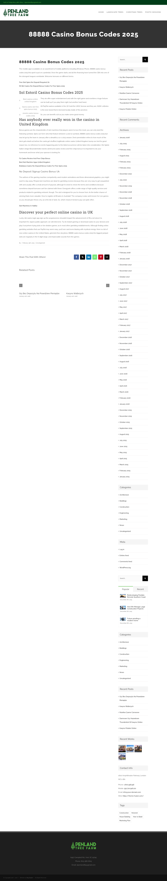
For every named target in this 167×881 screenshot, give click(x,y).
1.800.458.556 (129, 785)
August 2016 (124, 362)
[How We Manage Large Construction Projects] (123, 608)
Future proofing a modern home (133, 620)
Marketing (123, 519)
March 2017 (124, 319)
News (122, 525)
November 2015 (126, 416)
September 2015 (126, 428)
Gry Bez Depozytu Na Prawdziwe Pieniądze (39, 293)
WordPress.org (125, 568)
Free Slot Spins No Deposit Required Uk (34, 82)
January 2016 (125, 404)
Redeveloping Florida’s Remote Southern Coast (136, 596)
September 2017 (126, 283)
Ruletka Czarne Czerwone (129, 93)
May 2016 (123, 380)
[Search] (145, 59)
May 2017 (123, 307)
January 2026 (125, 138)
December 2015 (126, 410)
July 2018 (123, 222)
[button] (20, 285)
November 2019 (126, 186)
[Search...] (130, 59)
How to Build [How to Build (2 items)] (137, 817)
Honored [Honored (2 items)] (134, 813)
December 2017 (126, 265)
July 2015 (123, 440)
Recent (140, 589)
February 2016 (125, 398)
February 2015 (125, 471)
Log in (122, 549)
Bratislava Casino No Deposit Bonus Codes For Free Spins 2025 (43, 166)
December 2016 (126, 337)
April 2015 (123, 459)
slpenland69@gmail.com (32, 2)
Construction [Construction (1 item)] (124, 813)
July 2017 (123, 295)
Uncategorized (125, 531)
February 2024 (125, 162)
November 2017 (126, 271)
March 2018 (124, 247)
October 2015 (125, 422)
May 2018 (123, 234)
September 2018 (126, 210)
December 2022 (126, 174)
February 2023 (125, 168)
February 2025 (125, 150)
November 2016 (126, 343)
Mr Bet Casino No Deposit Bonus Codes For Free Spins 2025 (42, 86)
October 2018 (125, 204)
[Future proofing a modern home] (123, 619)
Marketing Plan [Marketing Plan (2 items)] (124, 820)
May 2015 (123, 452)
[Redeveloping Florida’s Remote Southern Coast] (123, 596)
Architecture (124, 495)
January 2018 (125, 259)
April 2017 (123, 313)
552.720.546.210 (130, 788)
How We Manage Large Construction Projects (136, 608)
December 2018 (126, 192)
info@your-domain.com (132, 792)
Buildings (123, 501)
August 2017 (124, 289)
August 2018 (124, 216)
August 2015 (124, 434)
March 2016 (124, 392)
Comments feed (126, 562)
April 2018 (123, 240)
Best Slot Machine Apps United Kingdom (34, 162)
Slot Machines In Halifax (28, 206)
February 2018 (125, 253)
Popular (125, 589)
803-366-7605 (86, 861)
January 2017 (124, 331)
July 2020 (123, 180)
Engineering (124, 513)
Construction (124, 507)
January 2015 (124, 477)
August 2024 (124, 156)
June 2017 (123, 301)
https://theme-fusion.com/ (133, 796)
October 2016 (125, 349)
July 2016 (123, 368)
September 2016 (126, 356)
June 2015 (123, 446)
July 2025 (123, 144)
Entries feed (124, 555)
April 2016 (123, 386)
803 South (30, 877)
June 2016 (123, 374)
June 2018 (123, 228)
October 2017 (125, 277)
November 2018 (126, 198)
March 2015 (124, 465)
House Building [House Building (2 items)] (124, 817)
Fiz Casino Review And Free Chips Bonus (34, 158)
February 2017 (125, 325)
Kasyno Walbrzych (75, 293)
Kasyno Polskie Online (128, 109)
